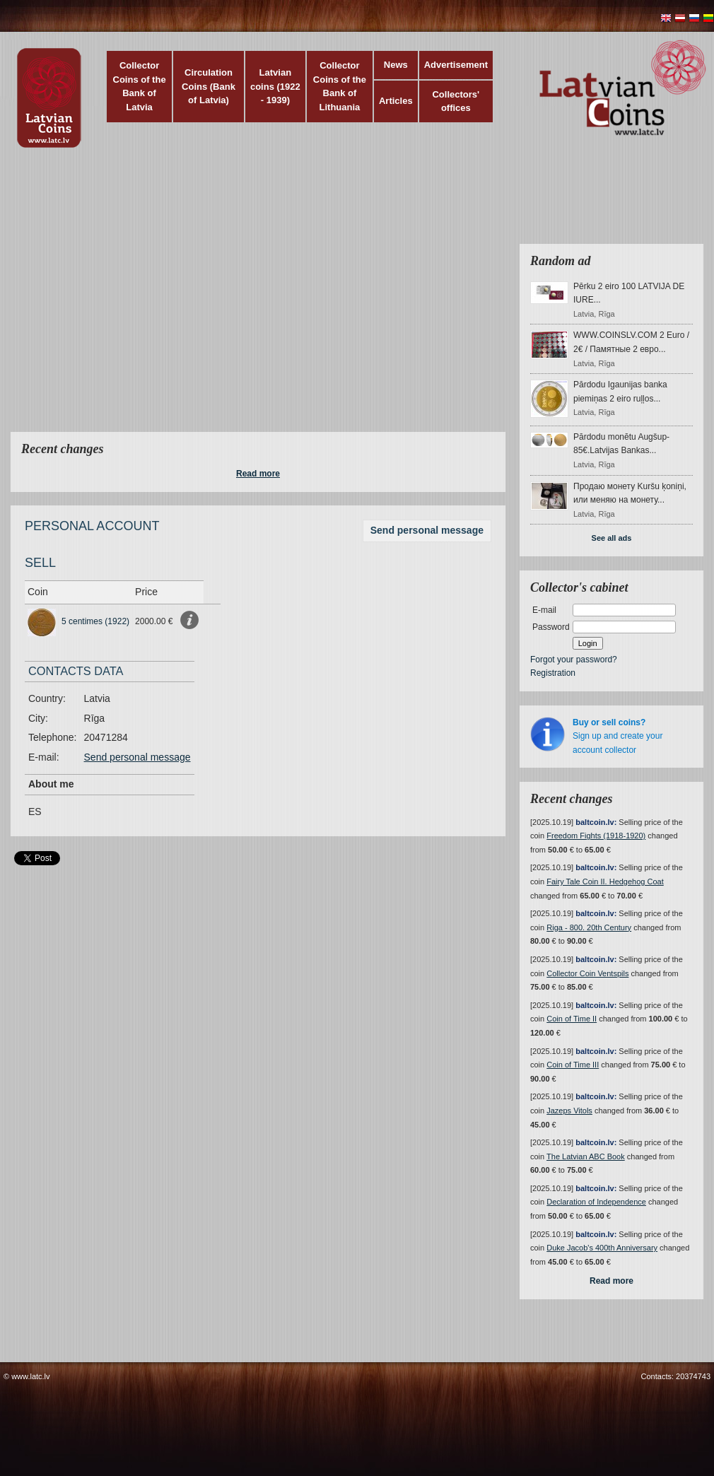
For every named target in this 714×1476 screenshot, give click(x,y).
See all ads (612, 538)
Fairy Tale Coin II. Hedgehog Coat (605, 881)
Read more (258, 474)
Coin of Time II (571, 1018)
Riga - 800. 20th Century (588, 927)
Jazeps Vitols (569, 1110)
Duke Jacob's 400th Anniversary (601, 1247)
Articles (396, 100)
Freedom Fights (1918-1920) (595, 835)
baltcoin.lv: (595, 822)
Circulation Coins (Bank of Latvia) (208, 86)
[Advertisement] (132, 298)
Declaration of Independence (596, 1201)
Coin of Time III (572, 1064)
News (396, 64)
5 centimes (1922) (95, 621)
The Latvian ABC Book (585, 1156)
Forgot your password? (573, 659)
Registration (552, 673)
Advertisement (456, 64)
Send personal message (427, 530)
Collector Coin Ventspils (587, 973)
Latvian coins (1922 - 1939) (275, 86)
